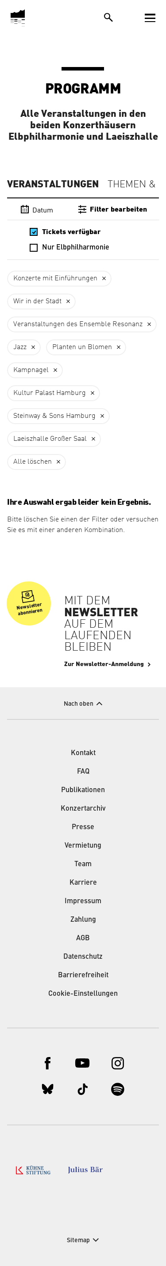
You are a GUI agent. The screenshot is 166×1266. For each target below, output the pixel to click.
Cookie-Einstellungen (83, 994)
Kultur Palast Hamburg (49, 393)
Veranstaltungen (53, 184)
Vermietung (83, 845)
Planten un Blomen (82, 347)
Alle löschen (32, 461)
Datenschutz (83, 957)
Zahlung (83, 919)
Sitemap (78, 1240)
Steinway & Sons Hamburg (54, 416)
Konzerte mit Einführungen (55, 278)
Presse (83, 827)
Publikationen (83, 790)
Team (83, 864)
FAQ (83, 771)
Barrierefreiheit (83, 975)
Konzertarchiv (83, 808)
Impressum (83, 901)
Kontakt (83, 753)
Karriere (83, 882)
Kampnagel (31, 370)
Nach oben (78, 704)
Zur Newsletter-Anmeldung (104, 664)
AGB (83, 938)
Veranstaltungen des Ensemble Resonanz (78, 324)
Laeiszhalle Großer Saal (50, 439)
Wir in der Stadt (37, 301)
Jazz (20, 347)
